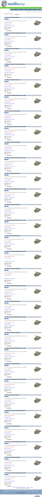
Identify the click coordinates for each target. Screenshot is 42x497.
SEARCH (32, 9)
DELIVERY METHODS (26, 490)
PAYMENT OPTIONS (17, 490)
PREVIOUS (18, 487)
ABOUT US (11, 490)
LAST (31, 487)
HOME (40, 9)
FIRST (15, 487)
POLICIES (32, 490)
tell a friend (13, 25)
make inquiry (6, 25)
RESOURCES (6, 490)
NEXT (28, 487)
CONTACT (36, 490)
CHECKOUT (37, 9)
